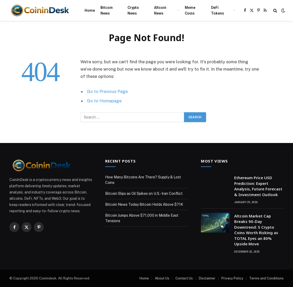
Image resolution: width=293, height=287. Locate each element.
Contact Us (184, 278)
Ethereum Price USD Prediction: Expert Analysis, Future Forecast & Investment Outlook (258, 186)
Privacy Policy (232, 278)
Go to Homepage (104, 100)
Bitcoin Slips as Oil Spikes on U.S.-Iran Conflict (144, 193)
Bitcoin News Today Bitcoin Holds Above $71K (144, 204)
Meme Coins (190, 10)
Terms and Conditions (266, 278)
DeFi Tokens (217, 10)
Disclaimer (207, 278)
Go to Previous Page (107, 91)
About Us (162, 278)
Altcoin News (160, 10)
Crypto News (133, 10)
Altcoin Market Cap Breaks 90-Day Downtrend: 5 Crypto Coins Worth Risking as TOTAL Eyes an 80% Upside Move (256, 229)
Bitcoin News (106, 10)
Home (90, 10)
